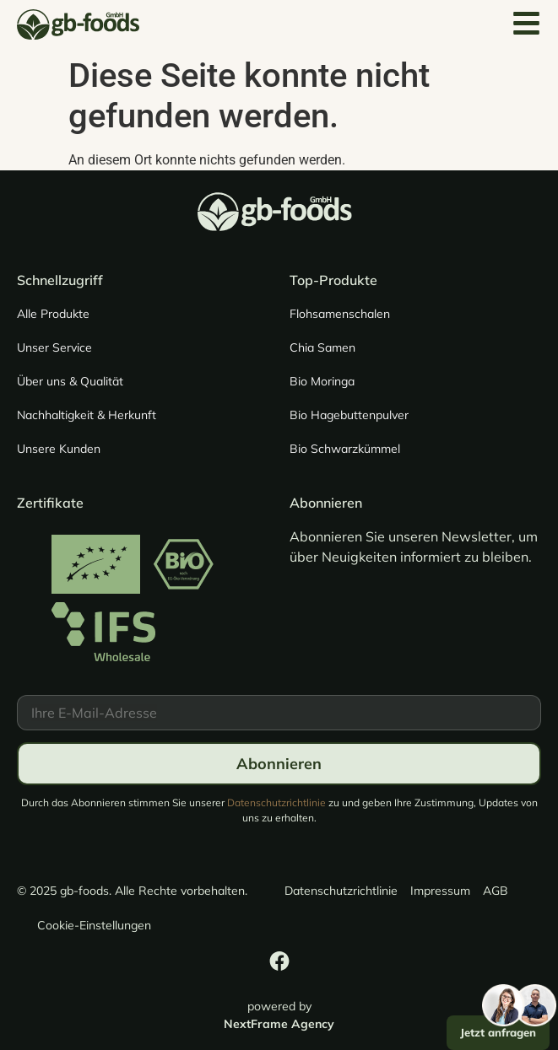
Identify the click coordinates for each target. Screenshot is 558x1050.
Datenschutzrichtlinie (276, 802)
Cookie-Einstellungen (94, 925)
